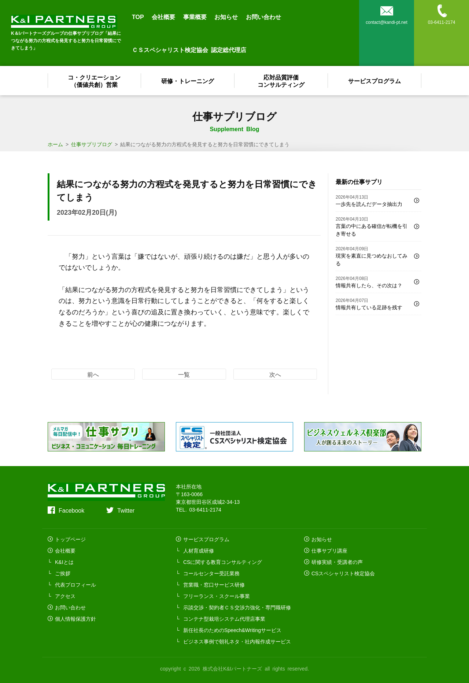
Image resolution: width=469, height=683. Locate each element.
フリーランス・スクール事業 (216, 595)
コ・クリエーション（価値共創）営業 (94, 80)
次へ (275, 374)
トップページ (70, 539)
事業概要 (195, 16)
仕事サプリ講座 (329, 550)
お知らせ (226, 16)
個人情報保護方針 (75, 618)
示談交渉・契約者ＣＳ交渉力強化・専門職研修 (237, 607)
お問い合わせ (263, 16)
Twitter (125, 510)
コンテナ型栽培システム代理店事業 (224, 618)
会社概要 (163, 16)
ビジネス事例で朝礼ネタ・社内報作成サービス (237, 641)
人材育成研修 (198, 550)
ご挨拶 (62, 573)
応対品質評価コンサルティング (281, 80)
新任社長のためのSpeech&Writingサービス (232, 629)
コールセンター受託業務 (211, 573)
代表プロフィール (75, 584)
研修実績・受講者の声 (337, 561)
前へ (93, 374)
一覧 (184, 374)
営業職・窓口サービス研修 (214, 584)
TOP (138, 16)
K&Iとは (64, 561)
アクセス (65, 595)
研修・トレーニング (188, 81)
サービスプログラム (374, 81)
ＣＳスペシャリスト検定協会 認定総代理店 (189, 49)
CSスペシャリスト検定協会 (343, 573)
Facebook (71, 510)
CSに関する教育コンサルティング (222, 561)
